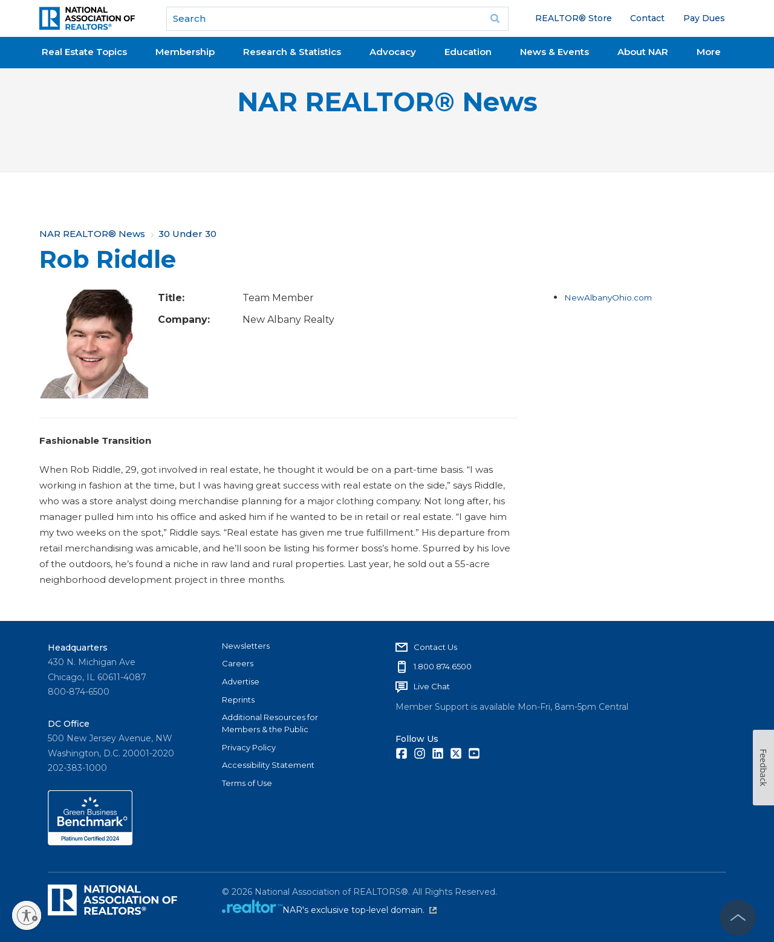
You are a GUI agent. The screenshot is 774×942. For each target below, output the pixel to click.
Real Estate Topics (84, 51)
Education (468, 51)
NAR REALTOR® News (387, 102)
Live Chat (432, 686)
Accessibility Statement (268, 765)
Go (495, 19)
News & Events (554, 51)
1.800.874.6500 (443, 666)
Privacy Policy (249, 747)
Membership (185, 51)
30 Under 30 (187, 233)
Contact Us (435, 647)
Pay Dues (704, 18)
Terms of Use (247, 783)
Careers (237, 663)
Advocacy (392, 51)
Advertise (240, 681)
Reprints (238, 699)
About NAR (642, 51)
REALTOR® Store (573, 18)
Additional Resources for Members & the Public (270, 723)
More (709, 51)
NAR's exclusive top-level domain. (359, 910)
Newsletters (246, 646)
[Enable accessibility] (26, 915)
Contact (647, 18)
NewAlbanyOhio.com (608, 297)
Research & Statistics (292, 51)
